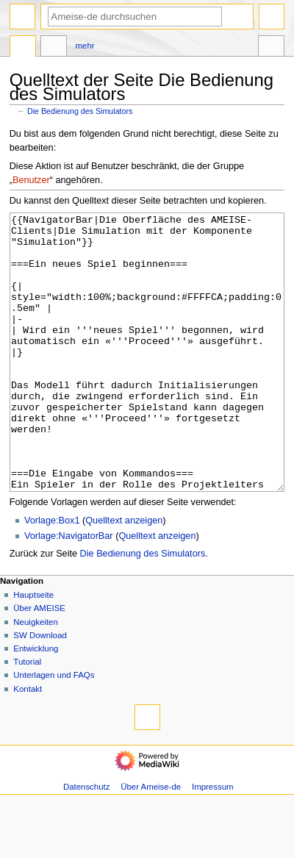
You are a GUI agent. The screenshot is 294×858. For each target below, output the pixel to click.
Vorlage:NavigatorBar (68, 591)
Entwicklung (35, 703)
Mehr (85, 45)
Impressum (213, 841)
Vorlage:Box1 (51, 576)
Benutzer (31, 180)
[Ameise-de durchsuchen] (135, 16)
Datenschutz (86, 841)
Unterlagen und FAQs (53, 730)
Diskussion (53, 48)
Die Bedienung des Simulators (79, 111)
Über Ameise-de (151, 841)
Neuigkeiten (35, 677)
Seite (22, 48)
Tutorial (27, 716)
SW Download (40, 690)
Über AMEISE (39, 663)
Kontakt (27, 744)
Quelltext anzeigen (123, 576)
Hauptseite (33, 650)
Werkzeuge (271, 48)
